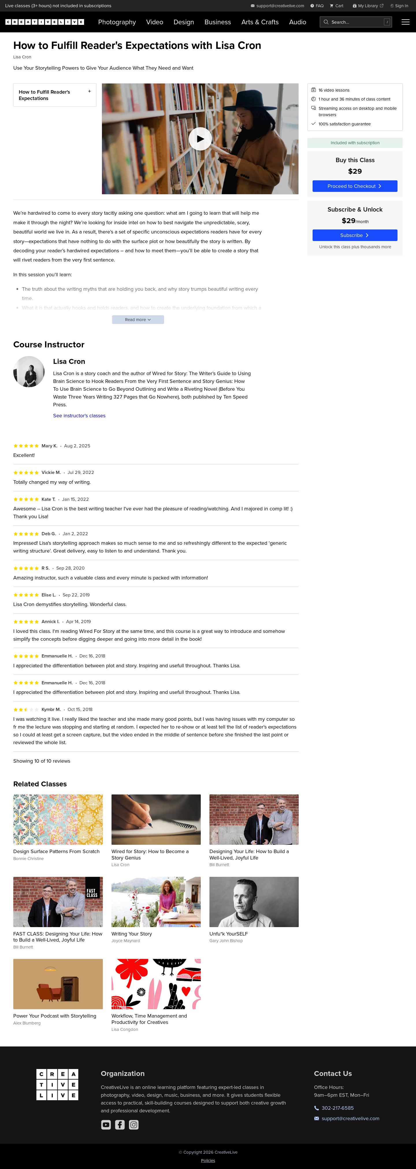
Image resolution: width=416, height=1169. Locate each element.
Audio (297, 22)
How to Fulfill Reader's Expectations (44, 95)
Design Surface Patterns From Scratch (56, 851)
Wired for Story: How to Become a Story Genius (150, 854)
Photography (117, 22)
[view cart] (338, 6)
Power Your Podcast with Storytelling (54, 1015)
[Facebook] (120, 1125)
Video (154, 22)
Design (184, 22)
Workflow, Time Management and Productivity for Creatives (149, 1019)
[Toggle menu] (405, 22)
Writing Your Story (132, 933)
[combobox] (356, 22)
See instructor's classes (79, 415)
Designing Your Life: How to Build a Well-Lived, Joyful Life (249, 854)
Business (218, 22)
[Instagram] (134, 1125)
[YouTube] (106, 1125)
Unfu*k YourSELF (228, 933)
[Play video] (200, 139)
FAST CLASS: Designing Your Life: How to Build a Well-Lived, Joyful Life (57, 937)
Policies (208, 1160)
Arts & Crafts (260, 22)
